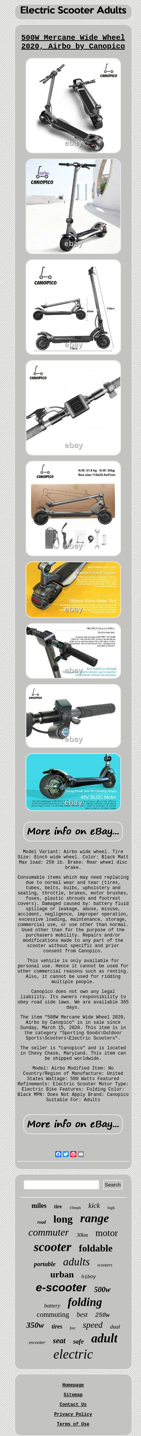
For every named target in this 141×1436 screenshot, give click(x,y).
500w (102, 1289)
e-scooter (61, 1287)
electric (73, 1354)
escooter (37, 1342)
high (111, 1207)
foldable (96, 1248)
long (63, 1219)
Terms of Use (73, 1424)
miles (39, 1205)
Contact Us (72, 1404)
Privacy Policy (73, 1414)
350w (35, 1325)
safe (78, 1341)
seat (59, 1340)
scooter (52, 1247)
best (82, 1314)
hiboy (88, 1277)
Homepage (73, 1385)
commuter (48, 1232)
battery (52, 1306)
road (41, 1222)
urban (62, 1274)
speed (92, 1325)
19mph (75, 1207)
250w (102, 1315)
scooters (104, 1265)
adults (76, 1262)
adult (104, 1338)
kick (94, 1205)
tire (58, 1206)
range (94, 1218)
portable (45, 1264)
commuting (53, 1314)
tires (57, 1326)
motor (107, 1233)
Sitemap (73, 1395)
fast (72, 1328)
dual (115, 1327)
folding (85, 1302)
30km (82, 1235)
